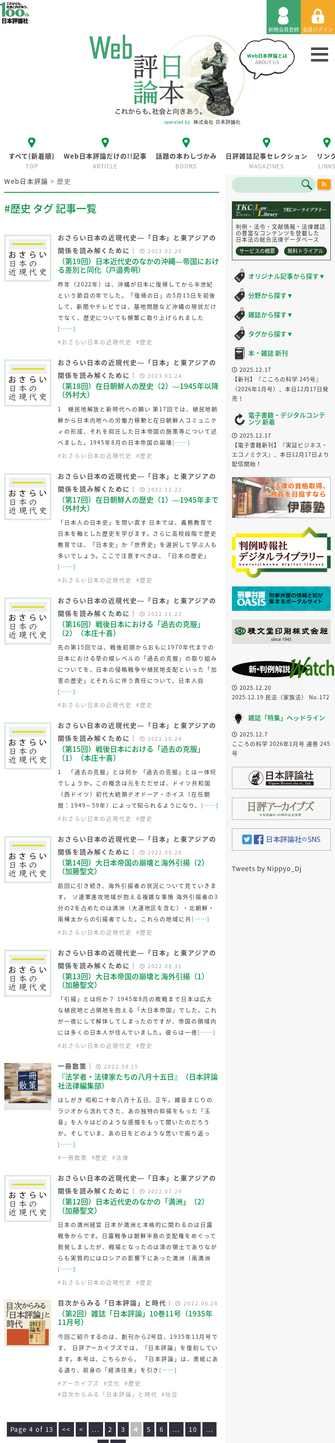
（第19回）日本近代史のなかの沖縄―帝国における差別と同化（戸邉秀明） (138, 265)
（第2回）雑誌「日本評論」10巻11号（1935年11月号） (135, 1317)
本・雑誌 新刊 (268, 353)
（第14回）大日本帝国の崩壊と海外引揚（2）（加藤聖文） (133, 866)
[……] (67, 328)
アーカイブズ (80, 1383)
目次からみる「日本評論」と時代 (109, 1394)
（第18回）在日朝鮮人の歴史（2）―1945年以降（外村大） (138, 390)
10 (193, 1429)
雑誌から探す (270, 314)
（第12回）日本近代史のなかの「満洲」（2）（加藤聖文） (133, 1205)
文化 (113, 1383)
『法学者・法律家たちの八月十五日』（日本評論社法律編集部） (138, 1080)
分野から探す (270, 295)
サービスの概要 (257, 251)
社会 (171, 1394)
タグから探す (270, 334)
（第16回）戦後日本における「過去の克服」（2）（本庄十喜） (131, 628)
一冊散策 (74, 1157)
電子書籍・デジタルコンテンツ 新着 (286, 418)
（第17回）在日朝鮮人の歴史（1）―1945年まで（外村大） (138, 503)
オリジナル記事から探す (286, 276)
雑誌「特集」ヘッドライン (286, 717)
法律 (122, 1157)
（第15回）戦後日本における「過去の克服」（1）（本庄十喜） (131, 753)
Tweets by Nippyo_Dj (267, 868)
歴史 (146, 342)
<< (66, 1429)
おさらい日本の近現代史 (97, 342)
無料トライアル (305, 251)
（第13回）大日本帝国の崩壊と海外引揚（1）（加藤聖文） (133, 980)
